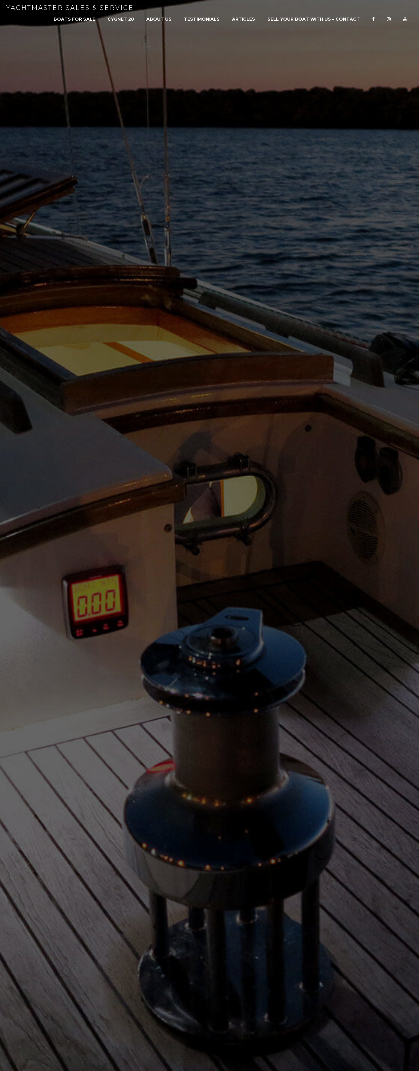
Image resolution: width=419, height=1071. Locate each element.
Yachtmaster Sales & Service (70, 7)
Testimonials (202, 19)
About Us (159, 19)
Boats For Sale (74, 19)
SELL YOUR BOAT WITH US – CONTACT (313, 19)
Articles (243, 19)
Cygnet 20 (121, 19)
